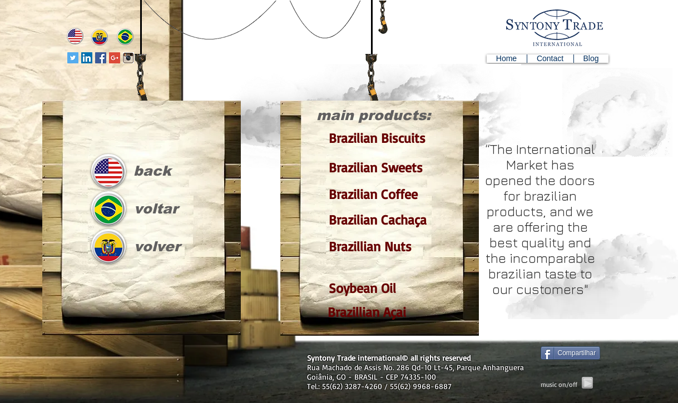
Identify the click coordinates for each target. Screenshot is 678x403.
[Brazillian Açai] (374, 312)
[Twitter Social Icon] (72, 57)
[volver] (153, 246)
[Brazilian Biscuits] (375, 138)
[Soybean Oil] (375, 288)
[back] (151, 171)
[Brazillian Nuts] (375, 246)
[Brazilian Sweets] (375, 167)
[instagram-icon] (128, 57)
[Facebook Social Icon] (100, 57)
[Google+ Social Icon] (114, 57)
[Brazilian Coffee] (375, 194)
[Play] (587, 383)
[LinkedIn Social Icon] (86, 57)
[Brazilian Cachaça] (375, 220)
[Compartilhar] (571, 353)
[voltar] (152, 208)
